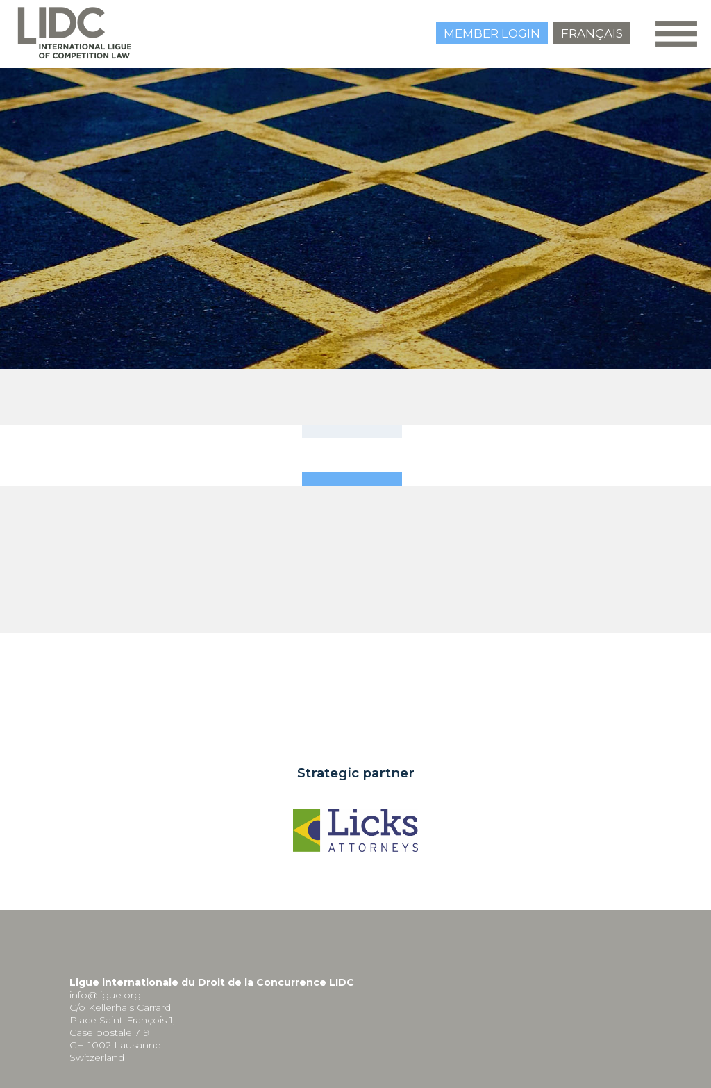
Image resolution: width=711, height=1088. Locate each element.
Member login (492, 33)
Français (592, 33)
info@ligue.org (105, 995)
